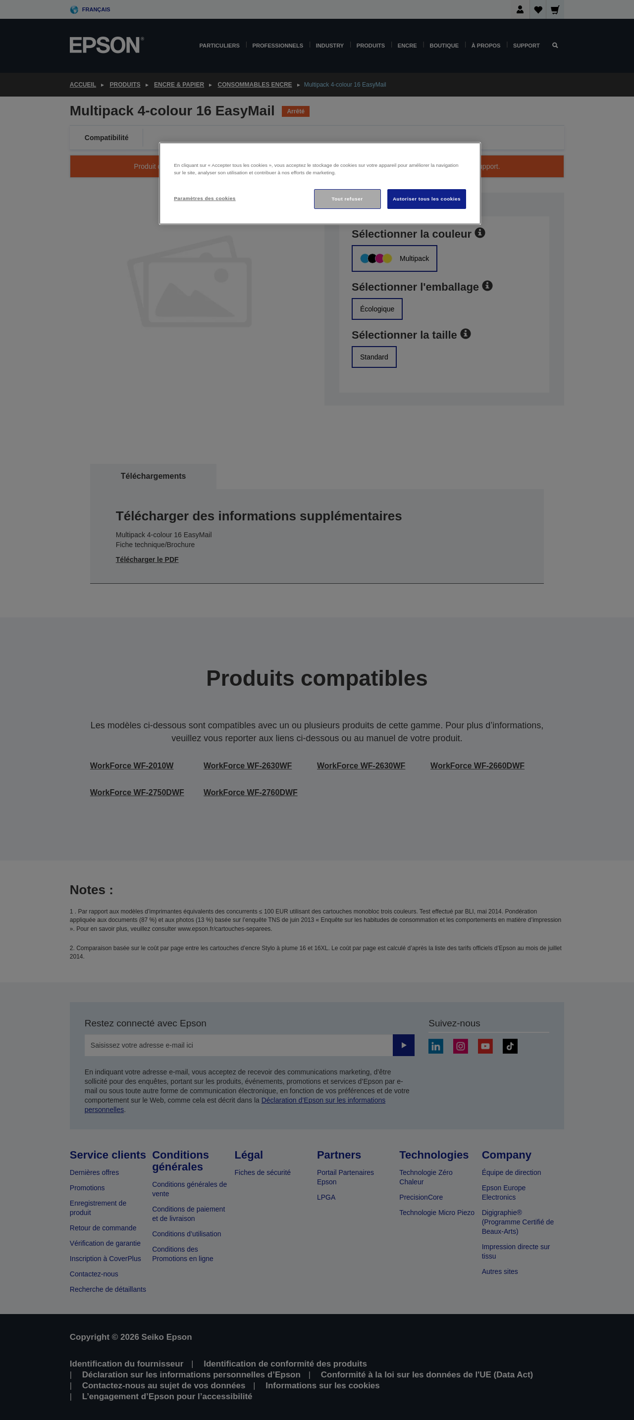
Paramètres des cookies (205, 198)
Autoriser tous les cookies (427, 199)
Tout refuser (347, 199)
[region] (320, 183)
